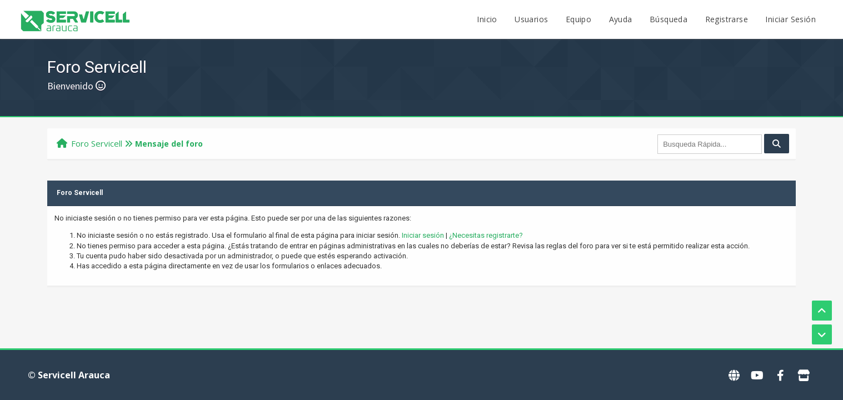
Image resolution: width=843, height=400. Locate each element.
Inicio (487, 19)
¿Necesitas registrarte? (486, 235)
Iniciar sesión (423, 235)
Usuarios (531, 19)
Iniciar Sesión (790, 19)
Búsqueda (668, 19)
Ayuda (620, 19)
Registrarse (726, 19)
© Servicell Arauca (69, 375)
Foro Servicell (96, 143)
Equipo (578, 19)
